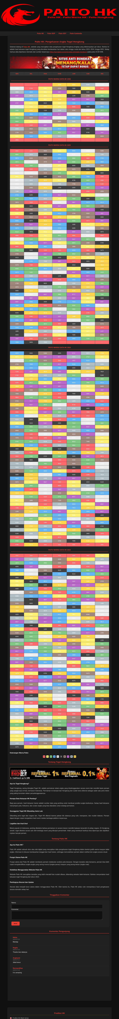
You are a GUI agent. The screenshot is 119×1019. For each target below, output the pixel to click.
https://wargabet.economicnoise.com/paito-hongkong (68, 52)
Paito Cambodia (76, 33)
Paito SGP (51, 33)
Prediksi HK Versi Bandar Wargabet (22, 999)
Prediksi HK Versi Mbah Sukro (21, 1003)
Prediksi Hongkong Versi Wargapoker (23, 1007)
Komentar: (15, 909)
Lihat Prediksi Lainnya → (59, 1011)
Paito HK (40, 33)
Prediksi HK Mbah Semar (19, 996)
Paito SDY (62, 33)
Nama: (13, 903)
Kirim (15, 924)
